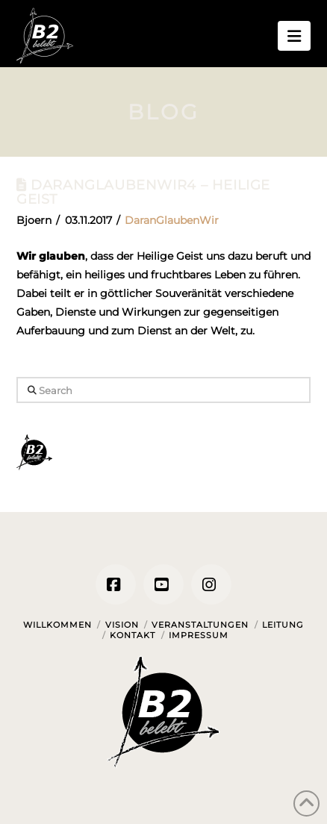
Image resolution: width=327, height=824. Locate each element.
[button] (294, 36)
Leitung (283, 624)
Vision (122, 624)
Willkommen (57, 624)
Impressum (198, 635)
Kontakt (132, 635)
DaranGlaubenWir (172, 220)
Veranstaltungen (200, 624)
